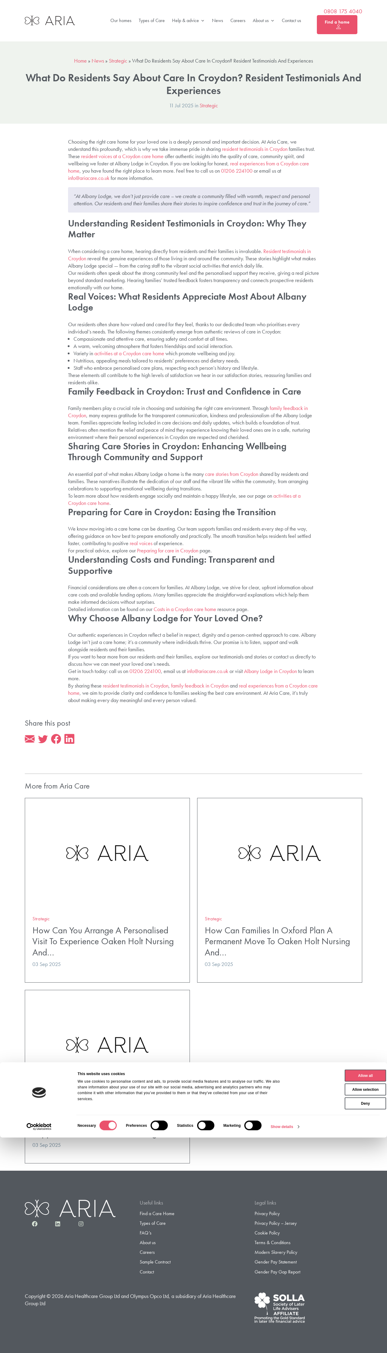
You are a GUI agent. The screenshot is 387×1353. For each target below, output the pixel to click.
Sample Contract (155, 1263)
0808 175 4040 (343, 11)
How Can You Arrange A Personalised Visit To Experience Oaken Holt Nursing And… (103, 942)
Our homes (121, 20)
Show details (282, 1342)
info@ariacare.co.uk (88, 177)
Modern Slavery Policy (276, 1253)
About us (264, 21)
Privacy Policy (267, 1215)
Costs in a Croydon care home (185, 609)
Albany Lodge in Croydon (270, 671)
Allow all (336, 1291)
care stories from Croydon (231, 473)
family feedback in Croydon (200, 685)
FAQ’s (145, 1234)
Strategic (118, 60)
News (217, 20)
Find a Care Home (157, 1215)
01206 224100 (236, 170)
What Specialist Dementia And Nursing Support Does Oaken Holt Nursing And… (106, 1128)
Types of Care (152, 20)
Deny (336, 1319)
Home (80, 60)
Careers (238, 20)
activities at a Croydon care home (129, 353)
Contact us (291, 20)
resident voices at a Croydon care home (122, 156)
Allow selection (336, 1305)
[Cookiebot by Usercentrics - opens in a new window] (39, 1342)
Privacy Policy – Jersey (276, 1224)
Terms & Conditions (273, 1244)
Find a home (337, 24)
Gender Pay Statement (276, 1263)
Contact (147, 1273)
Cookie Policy (267, 1234)
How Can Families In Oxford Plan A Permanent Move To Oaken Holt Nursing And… (277, 942)
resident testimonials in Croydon (255, 148)
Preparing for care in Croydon (167, 550)
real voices (141, 543)
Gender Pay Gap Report (277, 1273)
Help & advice (188, 21)
